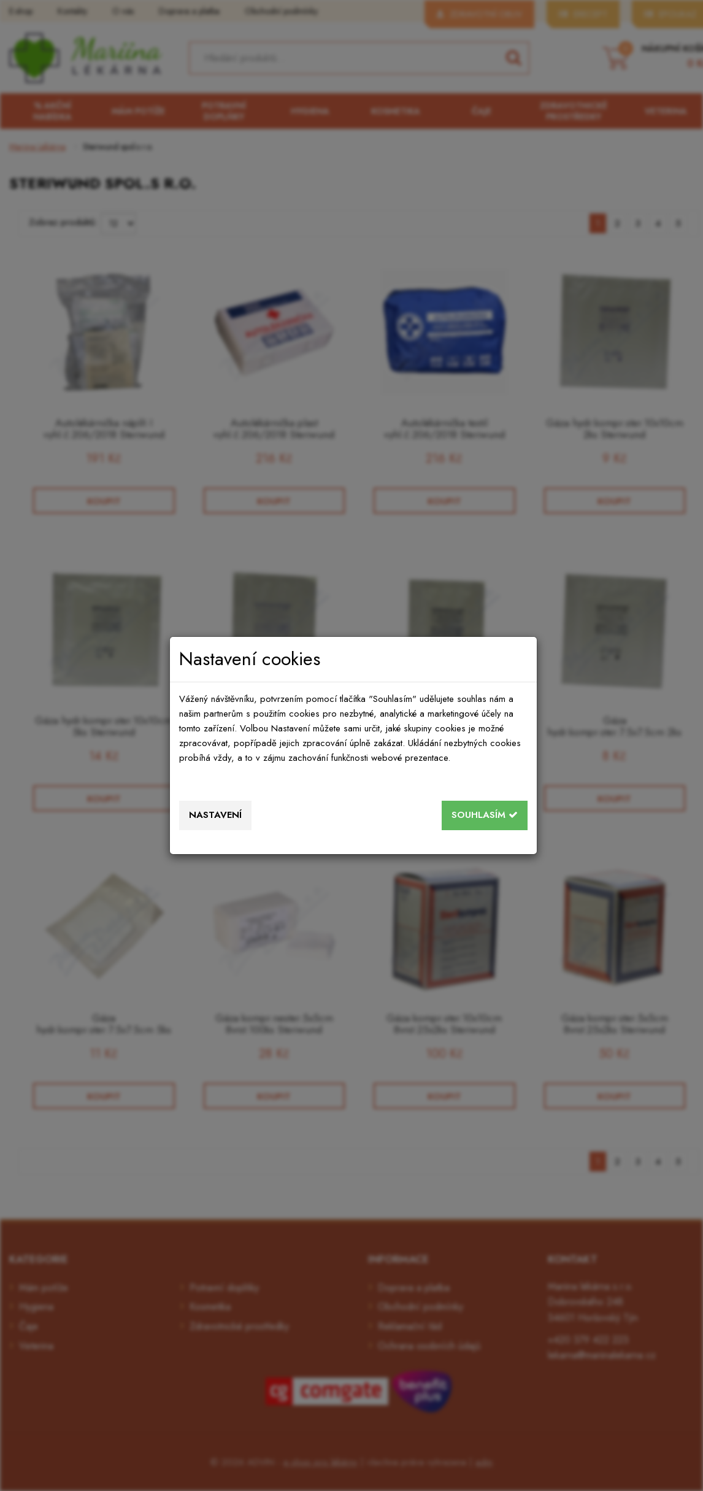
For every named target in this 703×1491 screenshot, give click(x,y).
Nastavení (215, 815)
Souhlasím (484, 815)
